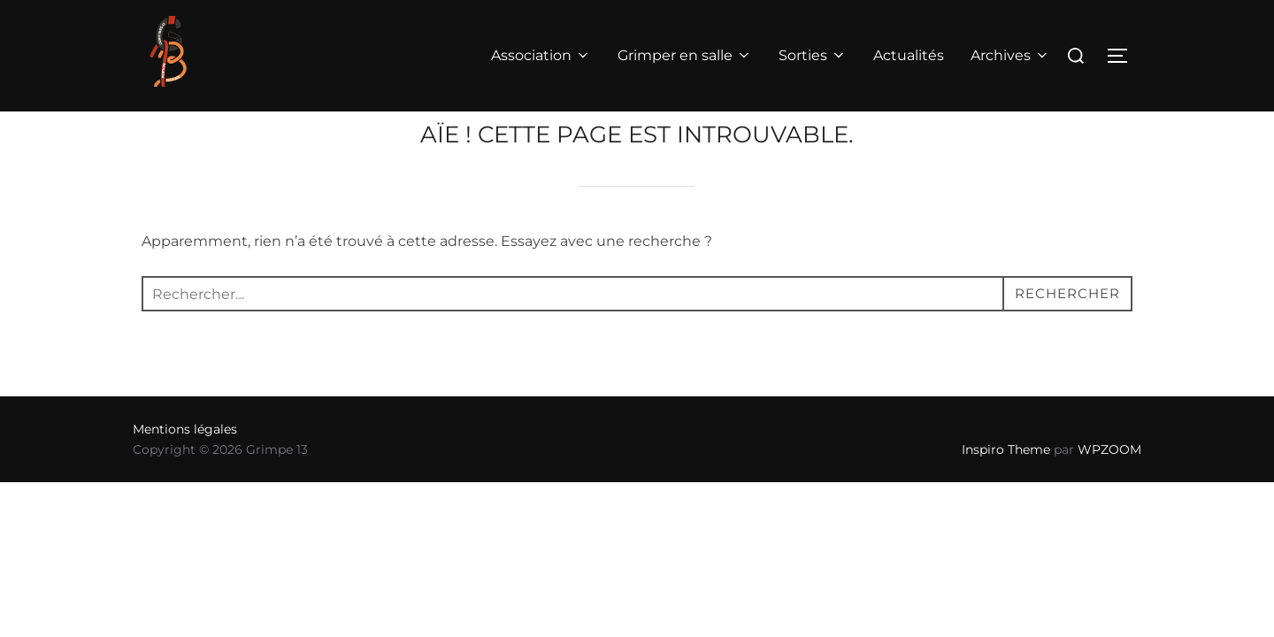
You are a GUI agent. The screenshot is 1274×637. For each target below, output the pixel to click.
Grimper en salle (685, 55)
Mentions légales (185, 464)
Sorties (813, 55)
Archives (1010, 55)
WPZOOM (1109, 485)
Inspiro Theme (1006, 485)
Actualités (908, 55)
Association (541, 55)
